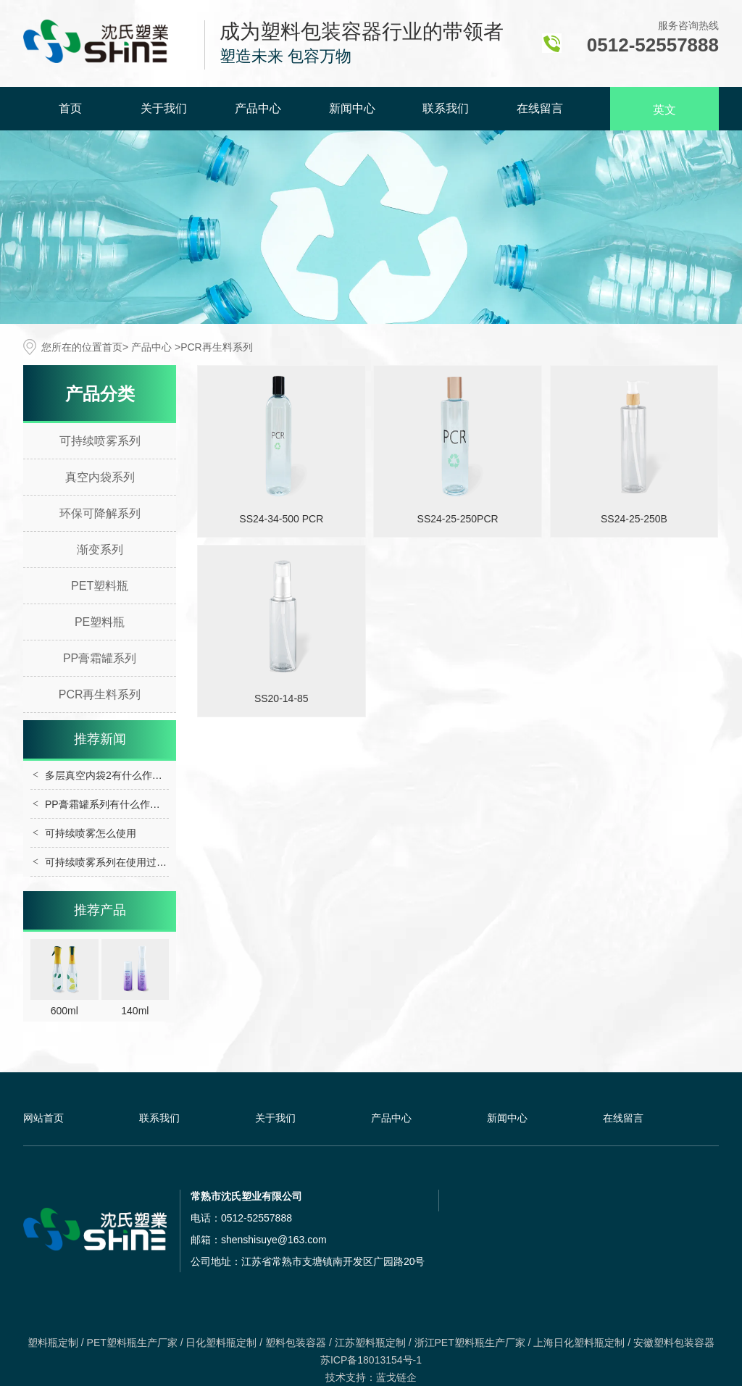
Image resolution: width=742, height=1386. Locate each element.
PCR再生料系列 (100, 694)
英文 (664, 110)
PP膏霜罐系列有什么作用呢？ (112, 804)
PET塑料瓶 (99, 586)
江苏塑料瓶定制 (370, 1342)
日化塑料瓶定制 (221, 1342)
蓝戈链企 (396, 1377)
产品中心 (258, 108)
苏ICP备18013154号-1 (371, 1360)
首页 (70, 108)
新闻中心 (352, 108)
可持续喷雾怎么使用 (90, 833)
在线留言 (540, 108)
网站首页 (43, 1118)
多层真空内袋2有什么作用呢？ (114, 775)
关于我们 (164, 108)
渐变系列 (100, 549)
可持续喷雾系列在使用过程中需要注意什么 (141, 862)
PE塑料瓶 (100, 622)
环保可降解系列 (100, 513)
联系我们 (445, 108)
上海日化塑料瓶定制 (579, 1342)
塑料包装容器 (295, 1342)
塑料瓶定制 (53, 1342)
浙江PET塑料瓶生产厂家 (469, 1342)
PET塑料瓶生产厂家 (132, 1342)
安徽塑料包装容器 (673, 1342)
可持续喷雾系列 (100, 441)
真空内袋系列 (100, 477)
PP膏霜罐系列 (99, 658)
